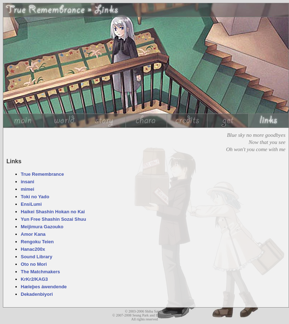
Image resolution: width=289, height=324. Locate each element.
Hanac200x (33, 249)
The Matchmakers (40, 271)
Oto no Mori (34, 264)
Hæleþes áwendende (44, 286)
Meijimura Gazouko (42, 226)
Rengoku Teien (37, 241)
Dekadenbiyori (37, 294)
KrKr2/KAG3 (34, 279)
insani (27, 181)
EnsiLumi (31, 204)
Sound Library (36, 256)
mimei (27, 189)
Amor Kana (33, 234)
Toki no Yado (35, 196)
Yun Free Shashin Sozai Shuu (53, 219)
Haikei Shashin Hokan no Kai (53, 211)
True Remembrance (42, 174)
